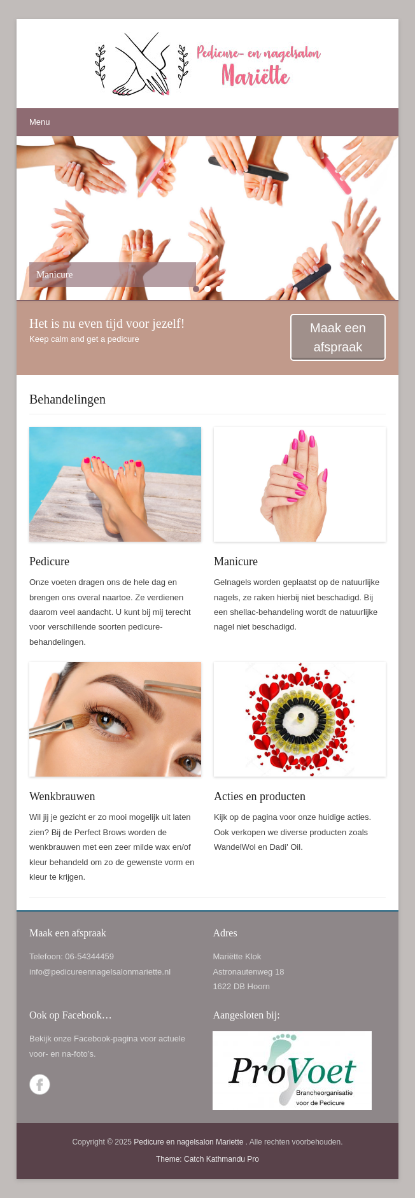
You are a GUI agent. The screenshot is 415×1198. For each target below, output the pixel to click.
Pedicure (49, 561)
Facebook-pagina (105, 1038)
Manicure (236, 561)
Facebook (39, 1084)
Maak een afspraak (338, 337)
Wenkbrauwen (62, 796)
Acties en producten (260, 796)
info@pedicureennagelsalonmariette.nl (100, 971)
